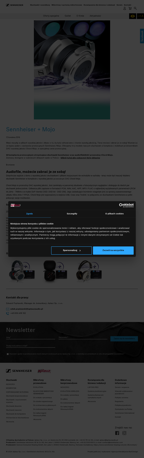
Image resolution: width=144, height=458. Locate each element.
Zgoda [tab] (29, 213)
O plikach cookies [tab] (114, 213)
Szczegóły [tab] (72, 213)
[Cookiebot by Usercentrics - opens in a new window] (121, 205)
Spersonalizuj (72, 250)
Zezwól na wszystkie (113, 250)
